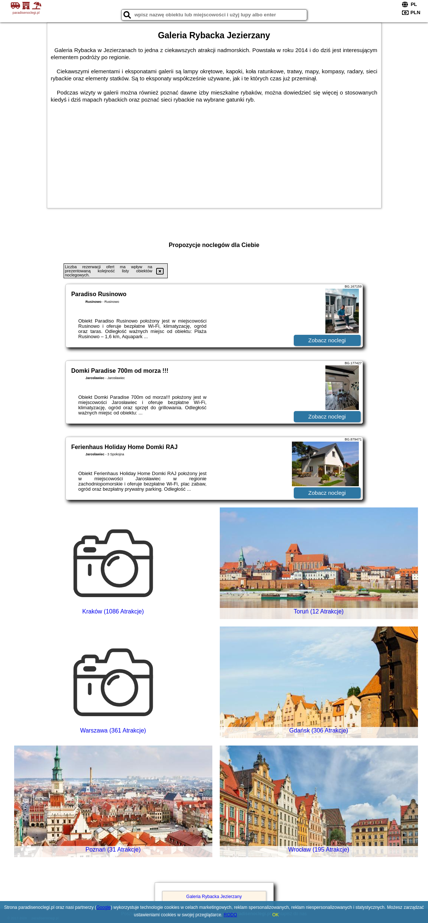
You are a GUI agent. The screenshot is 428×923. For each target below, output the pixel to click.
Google (103, 907)
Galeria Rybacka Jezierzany (214, 896)
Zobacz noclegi (327, 340)
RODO (230, 914)
